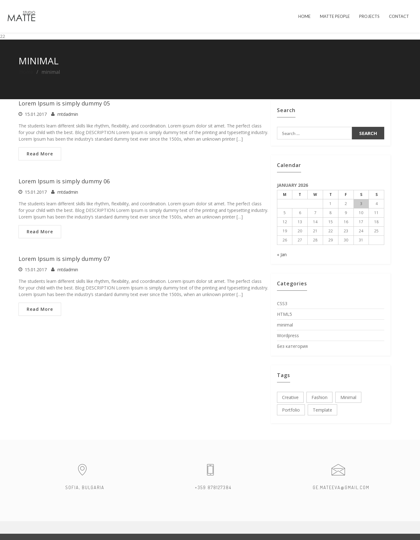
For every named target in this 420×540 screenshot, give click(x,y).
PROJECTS (369, 16)
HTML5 (284, 314)
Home (26, 71)
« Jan (282, 254)
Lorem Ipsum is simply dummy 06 (64, 181)
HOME (304, 16)
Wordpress (288, 335)
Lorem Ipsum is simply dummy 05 (64, 103)
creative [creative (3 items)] (290, 397)
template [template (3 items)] (322, 410)
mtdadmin (67, 114)
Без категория (292, 346)
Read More (40, 154)
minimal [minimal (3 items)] (348, 397)
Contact (399, 16)
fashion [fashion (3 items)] (319, 397)
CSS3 (282, 303)
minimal (285, 325)
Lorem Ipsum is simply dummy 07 (64, 258)
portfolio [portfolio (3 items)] (291, 410)
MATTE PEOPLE (335, 16)
